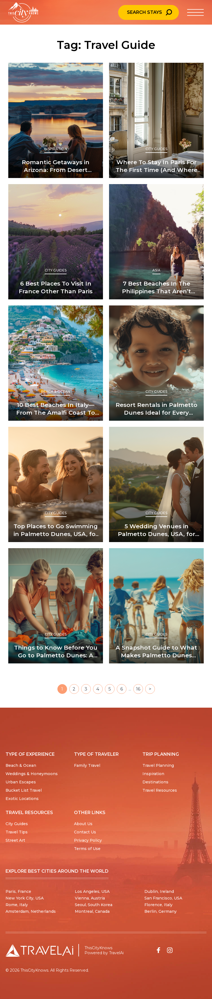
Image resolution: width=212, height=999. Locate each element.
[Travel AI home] (39, 950)
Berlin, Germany (160, 911)
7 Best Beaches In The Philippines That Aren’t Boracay (156, 287)
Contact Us (85, 832)
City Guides (156, 149)
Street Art (15, 840)
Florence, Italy (158, 904)
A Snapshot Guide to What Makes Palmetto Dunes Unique (156, 651)
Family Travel (87, 765)
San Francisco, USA (163, 898)
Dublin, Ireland (159, 891)
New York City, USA (25, 898)
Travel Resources (159, 790)
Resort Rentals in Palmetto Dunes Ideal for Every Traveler (156, 409)
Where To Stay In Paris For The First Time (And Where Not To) (156, 166)
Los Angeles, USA (92, 891)
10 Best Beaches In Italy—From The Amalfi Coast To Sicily (55, 409)
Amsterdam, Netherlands (31, 911)
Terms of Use (87, 848)
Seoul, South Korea (93, 904)
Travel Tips (17, 832)
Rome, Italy (17, 904)
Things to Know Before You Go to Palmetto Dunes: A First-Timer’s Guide (55, 651)
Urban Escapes (21, 782)
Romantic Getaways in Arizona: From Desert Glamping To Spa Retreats (55, 166)
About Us (83, 823)
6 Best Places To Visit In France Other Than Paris (55, 287)
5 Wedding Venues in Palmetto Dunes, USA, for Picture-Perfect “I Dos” (156, 530)
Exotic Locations (22, 798)
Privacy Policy (88, 840)
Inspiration (55, 149)
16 (138, 689)
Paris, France (18, 891)
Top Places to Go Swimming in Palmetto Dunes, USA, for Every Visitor (56, 530)
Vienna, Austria (90, 898)
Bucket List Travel (24, 790)
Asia (156, 270)
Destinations (155, 782)
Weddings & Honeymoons (32, 773)
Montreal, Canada (92, 911)
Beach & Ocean (55, 391)
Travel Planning (158, 765)
